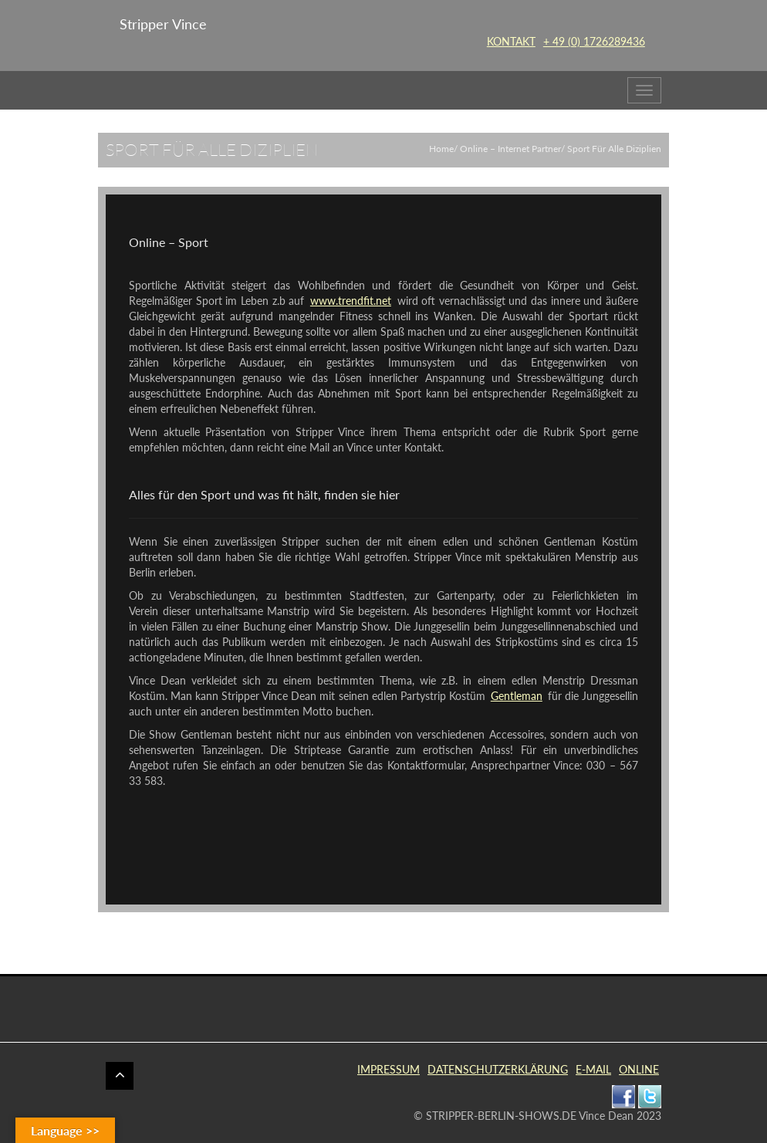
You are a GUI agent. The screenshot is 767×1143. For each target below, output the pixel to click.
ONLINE (639, 1069)
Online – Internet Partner (510, 148)
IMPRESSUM (388, 1069)
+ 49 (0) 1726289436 (594, 41)
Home (441, 148)
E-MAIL (593, 1069)
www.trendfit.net (350, 300)
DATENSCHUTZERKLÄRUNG (497, 1069)
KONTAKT (511, 41)
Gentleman (516, 695)
